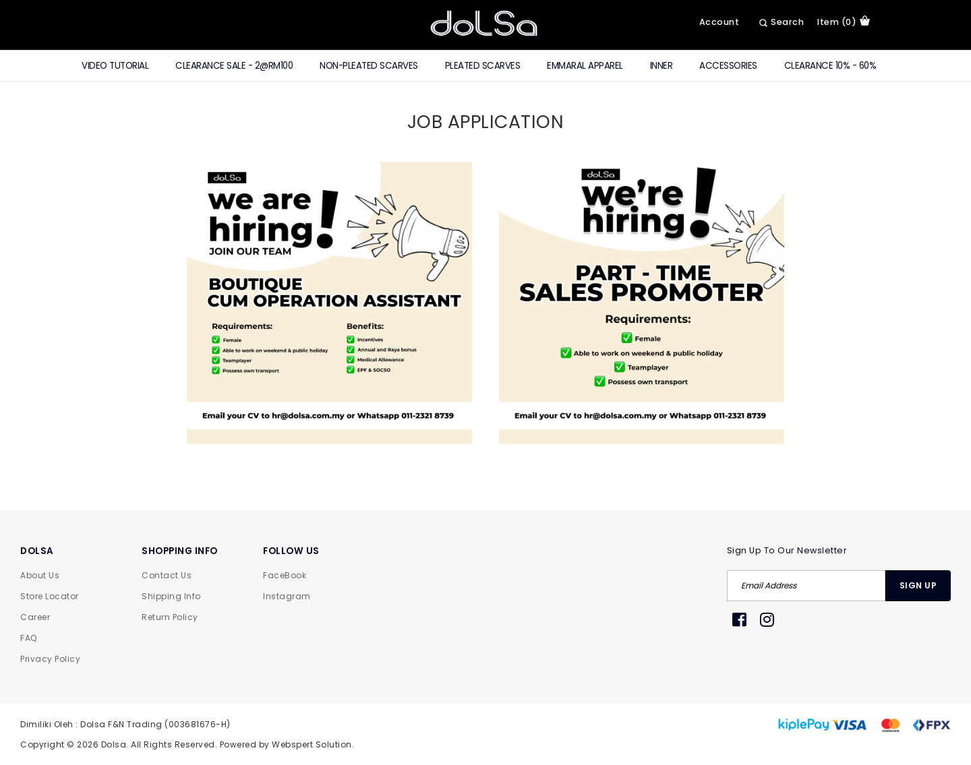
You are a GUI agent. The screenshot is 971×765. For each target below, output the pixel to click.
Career (35, 617)
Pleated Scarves (483, 65)
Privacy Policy (50, 659)
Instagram (287, 596)
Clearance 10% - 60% (830, 65)
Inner (661, 65)
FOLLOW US (291, 551)
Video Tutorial (115, 65)
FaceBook (284, 575)
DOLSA (37, 551)
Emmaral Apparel (585, 65)
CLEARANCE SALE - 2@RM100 (234, 65)
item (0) (843, 22)
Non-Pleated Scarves (369, 65)
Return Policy (170, 617)
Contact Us (167, 575)
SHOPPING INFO (180, 551)
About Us (39, 575)
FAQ (28, 638)
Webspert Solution (312, 744)
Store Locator (49, 596)
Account (719, 22)
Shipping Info (171, 596)
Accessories (728, 65)
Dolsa (114, 744)
